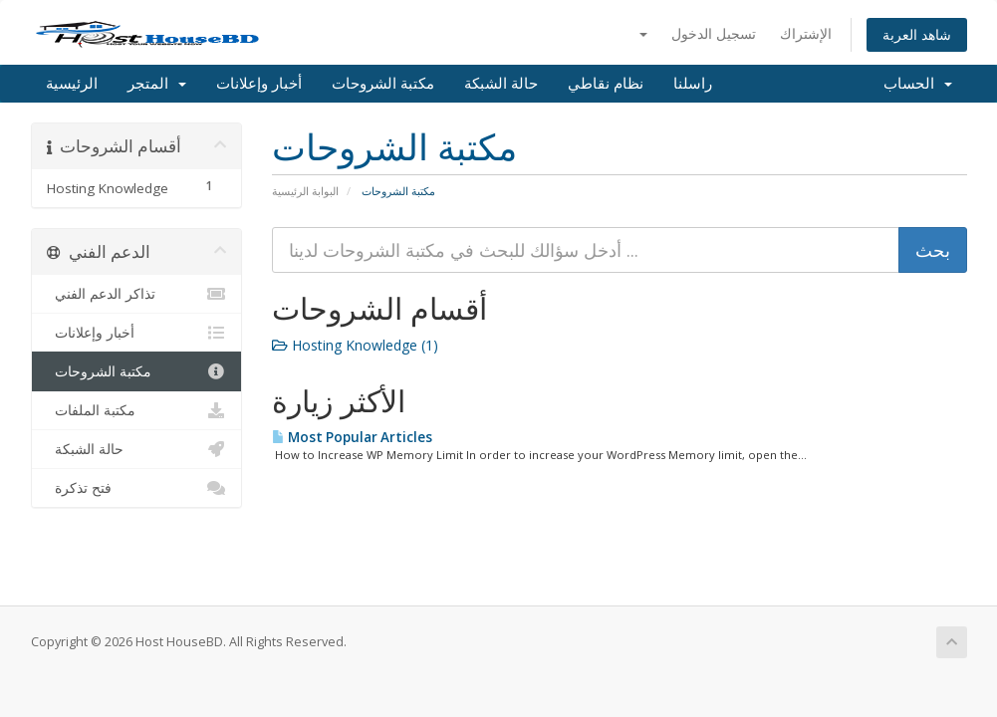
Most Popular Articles (352, 437)
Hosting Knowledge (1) (355, 345)
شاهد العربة (916, 34)
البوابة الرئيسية (305, 190)
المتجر (156, 84)
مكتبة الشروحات (383, 84)
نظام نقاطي (605, 84)
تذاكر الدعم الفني (137, 294)
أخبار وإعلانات (259, 84)
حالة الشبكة (501, 84)
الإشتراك (806, 33)
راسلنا (692, 84)
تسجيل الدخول (713, 33)
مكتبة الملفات (137, 410)
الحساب (917, 84)
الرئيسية (72, 84)
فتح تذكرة (137, 488)
